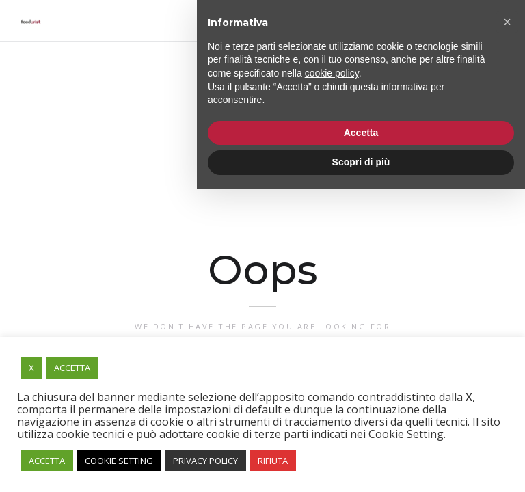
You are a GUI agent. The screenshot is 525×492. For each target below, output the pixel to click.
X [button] (31, 367)
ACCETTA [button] (72, 367)
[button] (507, 325)
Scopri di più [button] (361, 465)
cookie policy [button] (332, 376)
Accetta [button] (361, 435)
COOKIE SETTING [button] (119, 460)
